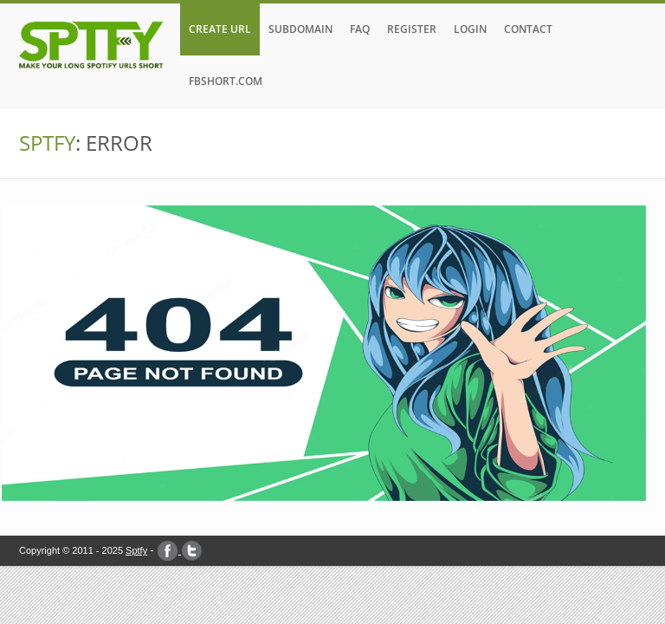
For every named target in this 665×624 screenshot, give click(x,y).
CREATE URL (220, 29)
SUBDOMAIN (300, 29)
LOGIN (470, 29)
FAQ (360, 29)
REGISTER (411, 29)
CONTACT (528, 29)
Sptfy (136, 550)
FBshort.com (225, 81)
